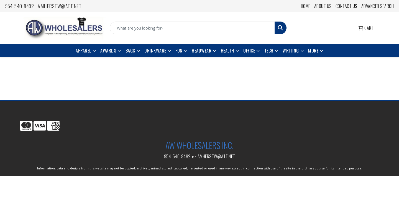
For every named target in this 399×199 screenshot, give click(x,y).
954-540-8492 (19, 6)
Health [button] (227, 50)
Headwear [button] (201, 50)
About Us (323, 6)
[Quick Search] (192, 28)
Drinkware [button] (155, 50)
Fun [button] (179, 50)
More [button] (313, 50)
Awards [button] (108, 50)
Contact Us (346, 6)
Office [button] (249, 50)
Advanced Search (377, 6)
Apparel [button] (83, 50)
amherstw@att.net (59, 6)
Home (305, 6)
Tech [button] (268, 50)
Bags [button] (130, 50)
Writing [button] (291, 50)
